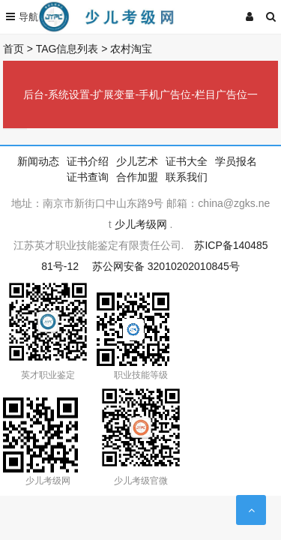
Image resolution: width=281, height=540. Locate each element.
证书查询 (88, 177)
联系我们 (187, 177)
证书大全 (187, 161)
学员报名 (236, 161)
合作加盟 (137, 177)
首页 (13, 49)
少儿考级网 (141, 224)
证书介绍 (88, 161)
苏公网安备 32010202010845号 (166, 266)
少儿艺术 (137, 161)
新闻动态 (38, 161)
